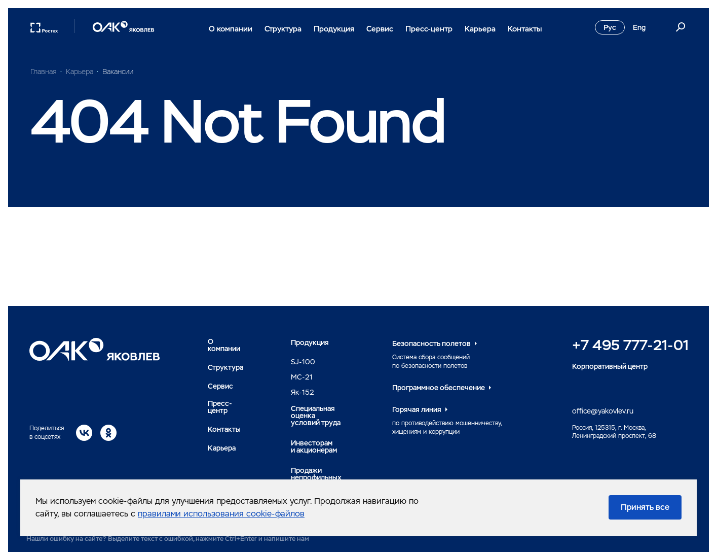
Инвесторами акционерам (314, 446)
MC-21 (302, 377)
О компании (230, 28)
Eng (639, 27)
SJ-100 (303, 361)
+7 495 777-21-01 (630, 345)
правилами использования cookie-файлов (221, 513)
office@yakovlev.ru (602, 411)
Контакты (525, 28)
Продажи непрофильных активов (316, 477)
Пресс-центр (428, 28)
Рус (609, 27)
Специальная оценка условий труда (316, 415)
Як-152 (302, 392)
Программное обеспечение (438, 387)
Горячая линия (416, 409)
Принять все (645, 507)
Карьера (480, 28)
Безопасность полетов (431, 343)
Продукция (334, 28)
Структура (283, 28)
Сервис (379, 28)
